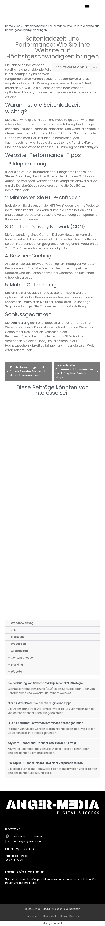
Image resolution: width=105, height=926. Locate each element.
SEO (32, 83)
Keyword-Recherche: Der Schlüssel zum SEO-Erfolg (42, 743)
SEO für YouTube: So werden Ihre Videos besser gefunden (45, 723)
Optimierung (19, 323)
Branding (17, 665)
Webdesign (18, 644)
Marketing (17, 637)
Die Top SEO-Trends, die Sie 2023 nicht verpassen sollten (45, 763)
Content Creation (22, 658)
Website (16, 672)
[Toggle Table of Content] (92, 67)
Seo (18, 26)
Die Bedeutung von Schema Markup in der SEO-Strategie (45, 683)
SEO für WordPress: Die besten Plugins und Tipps (39, 703)
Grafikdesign (19, 651)
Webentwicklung (22, 623)
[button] (52, 623)
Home (9, 26)
